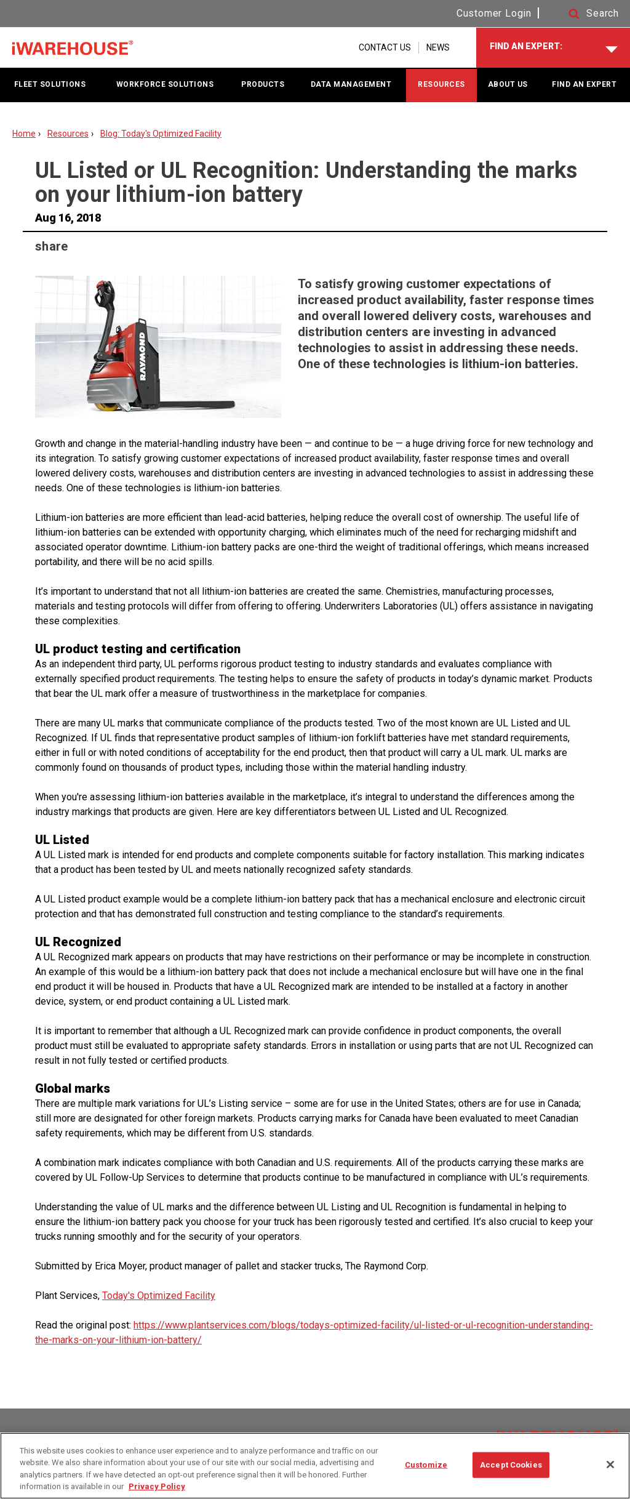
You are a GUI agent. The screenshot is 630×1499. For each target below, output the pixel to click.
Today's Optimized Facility (158, 1295)
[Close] (610, 1464)
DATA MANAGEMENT (351, 84)
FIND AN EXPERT (584, 84)
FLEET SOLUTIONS (50, 84)
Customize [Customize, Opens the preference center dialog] (426, 1464)
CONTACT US (385, 47)
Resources (68, 134)
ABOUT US (508, 84)
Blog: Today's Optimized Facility (160, 134)
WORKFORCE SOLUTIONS (165, 84)
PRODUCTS (262, 84)
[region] (315, 1466)
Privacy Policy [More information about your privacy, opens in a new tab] (157, 1486)
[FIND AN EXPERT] (553, 48)
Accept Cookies (511, 1464)
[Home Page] (72, 48)
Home (24, 134)
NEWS (438, 47)
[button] (582, 14)
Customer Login (494, 13)
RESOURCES (441, 84)
